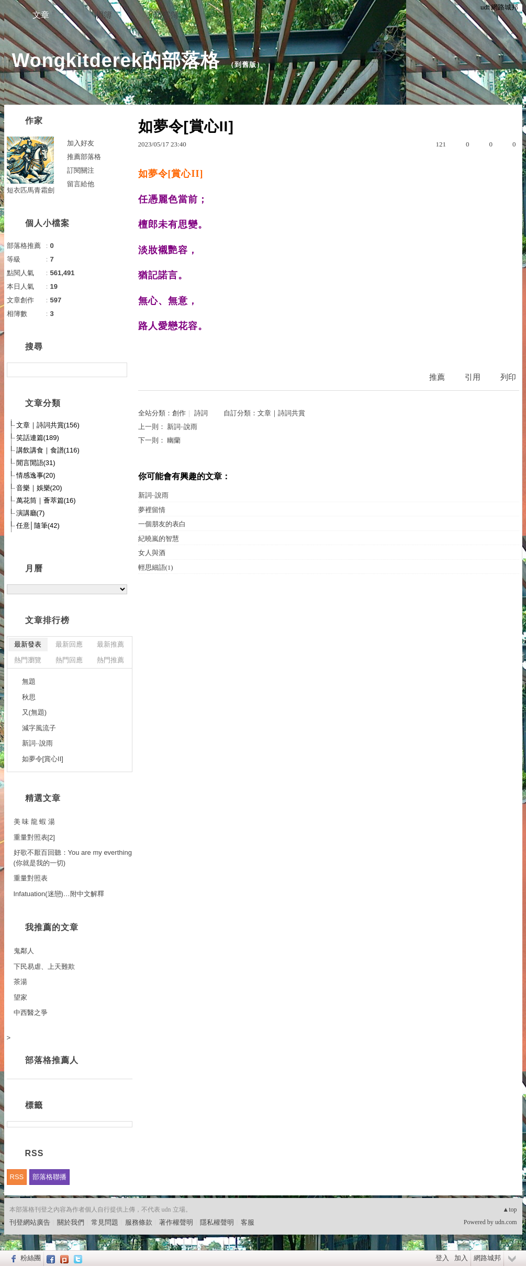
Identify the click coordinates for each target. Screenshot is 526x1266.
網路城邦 (487, 1258)
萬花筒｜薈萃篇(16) (46, 500)
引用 (472, 377)
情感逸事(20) (35, 475)
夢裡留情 (151, 510)
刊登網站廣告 (29, 1222)
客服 (247, 1222)
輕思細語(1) (155, 567)
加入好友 (80, 143)
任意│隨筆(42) (38, 525)
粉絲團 (30, 1258)
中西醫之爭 (31, 1012)
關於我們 (70, 1222)
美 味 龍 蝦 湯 (34, 822)
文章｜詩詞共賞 (281, 413)
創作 (179, 413)
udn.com (506, 1222)
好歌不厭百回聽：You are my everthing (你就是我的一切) (73, 858)
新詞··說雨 (182, 427)
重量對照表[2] (34, 837)
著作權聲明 (176, 1222)
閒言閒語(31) (35, 463)
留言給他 (80, 184)
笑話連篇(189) (37, 438)
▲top (509, 1209)
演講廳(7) (30, 513)
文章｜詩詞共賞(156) (48, 425)
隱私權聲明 (217, 1222)
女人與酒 (151, 553)
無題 (29, 681)
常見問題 (104, 1222)
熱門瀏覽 (27, 660)
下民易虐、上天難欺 (44, 966)
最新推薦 (110, 644)
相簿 (103, 14)
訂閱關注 (80, 170)
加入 (461, 1258)
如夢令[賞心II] (42, 759)
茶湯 (20, 982)
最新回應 (69, 644)
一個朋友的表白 (162, 524)
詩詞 (201, 413)
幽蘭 (174, 440)
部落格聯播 (49, 1177)
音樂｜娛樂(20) (39, 488)
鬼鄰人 (24, 951)
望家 (20, 997)
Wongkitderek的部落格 (116, 60)
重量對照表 (31, 878)
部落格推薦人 (52, 1060)
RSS (17, 1177)
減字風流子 (39, 728)
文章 (40, 14)
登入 (442, 1258)
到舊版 (245, 65)
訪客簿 (166, 14)
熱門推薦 (110, 660)
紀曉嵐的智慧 (158, 538)
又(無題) (34, 712)
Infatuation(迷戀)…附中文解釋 (59, 894)
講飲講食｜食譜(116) (48, 450)
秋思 (29, 697)
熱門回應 (69, 660)
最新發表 (27, 644)
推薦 (437, 377)
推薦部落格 (84, 157)
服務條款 (138, 1222)
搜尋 (118, 370)
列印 (508, 377)
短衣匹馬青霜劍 (30, 190)
